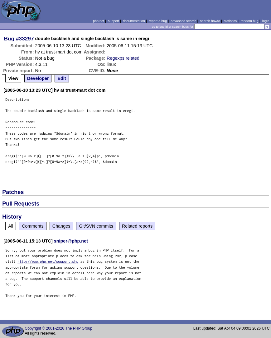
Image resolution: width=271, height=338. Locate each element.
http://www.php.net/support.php (47, 261)
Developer (38, 78)
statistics (230, 21)
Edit (61, 78)
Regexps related (123, 58)
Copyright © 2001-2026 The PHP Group (58, 328)
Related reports (137, 226)
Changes (61, 226)
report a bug (158, 21)
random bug (249, 21)
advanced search (183, 21)
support (113, 21)
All (10, 226)
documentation (134, 21)
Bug (9, 38)
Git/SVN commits (96, 226)
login (265, 21)
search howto (210, 21)
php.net (98, 21)
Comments (33, 226)
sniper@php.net (71, 240)
